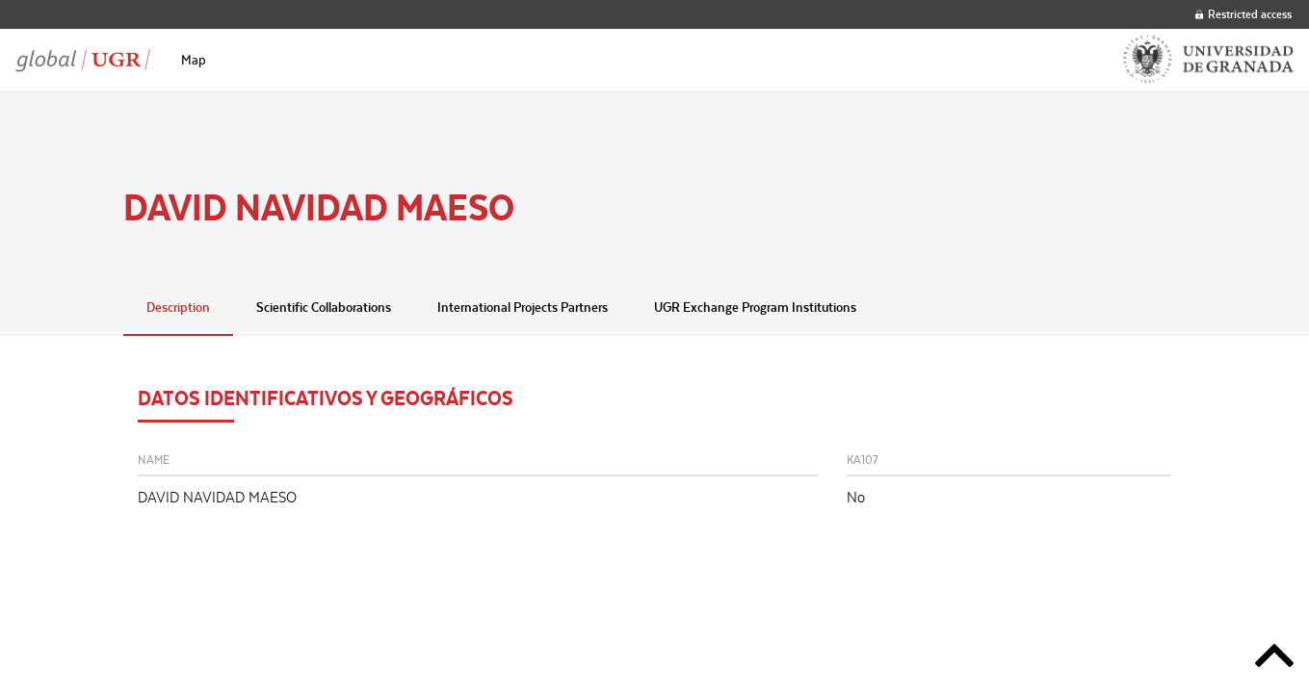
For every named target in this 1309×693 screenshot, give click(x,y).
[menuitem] (194, 59)
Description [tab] (178, 307)
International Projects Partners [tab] (522, 307)
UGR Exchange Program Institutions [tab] (755, 307)
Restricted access (1243, 14)
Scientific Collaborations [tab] (323, 307)
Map (193, 59)
